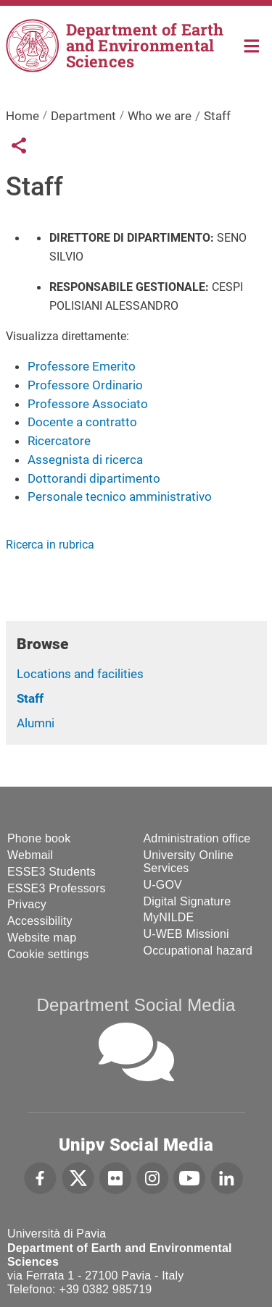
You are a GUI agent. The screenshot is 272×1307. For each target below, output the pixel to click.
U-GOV (163, 885)
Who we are (159, 116)
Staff (30, 698)
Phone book (38, 838)
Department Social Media (135, 1005)
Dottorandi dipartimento (94, 478)
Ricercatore (59, 440)
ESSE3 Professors (56, 888)
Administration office (197, 838)
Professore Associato (88, 404)
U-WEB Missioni (186, 934)
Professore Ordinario (85, 385)
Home (252, 44)
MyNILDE (169, 917)
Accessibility (40, 921)
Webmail (30, 855)
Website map (41, 937)
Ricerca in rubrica (50, 544)
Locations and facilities (80, 674)
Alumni (35, 723)
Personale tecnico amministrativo (120, 496)
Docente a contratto (82, 422)
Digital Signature (187, 901)
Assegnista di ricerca (85, 459)
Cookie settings (47, 954)
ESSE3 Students (51, 872)
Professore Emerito (82, 366)
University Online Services (189, 861)
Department (83, 116)
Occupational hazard (198, 950)
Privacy (26, 904)
